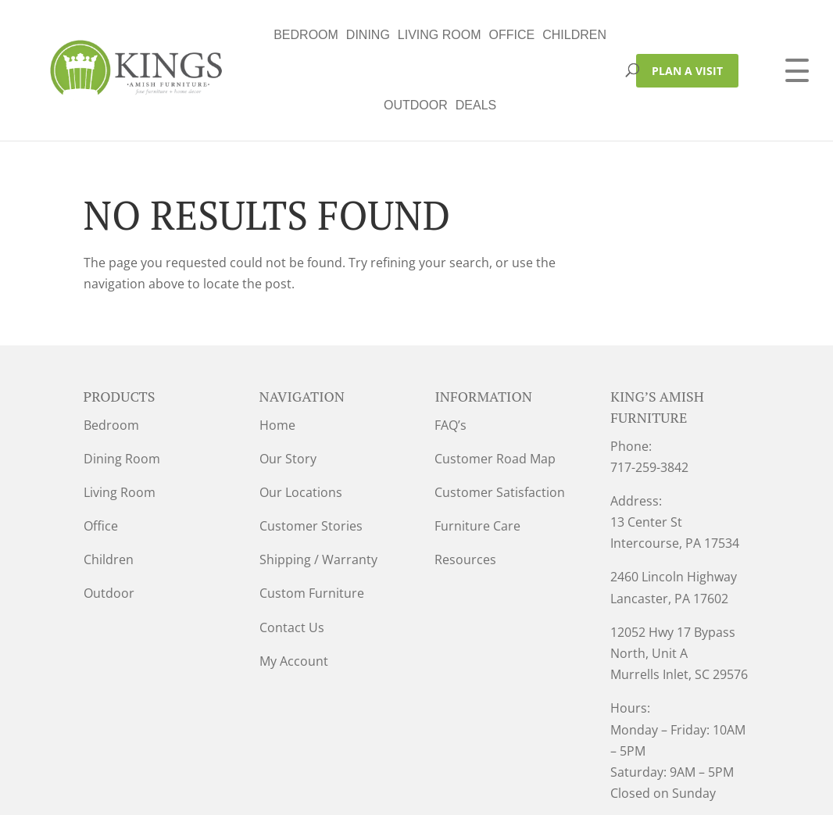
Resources (465, 489)
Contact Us (291, 557)
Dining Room (122, 388)
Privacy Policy (265, 792)
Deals (566, 34)
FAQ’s (450, 354)
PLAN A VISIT (687, 35)
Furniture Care (477, 455)
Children (435, 34)
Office (372, 34)
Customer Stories (311, 455)
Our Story (287, 388)
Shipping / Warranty (318, 489)
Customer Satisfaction (499, 422)
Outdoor (507, 34)
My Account (293, 590)
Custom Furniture (311, 522)
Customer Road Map (495, 388)
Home (277, 354)
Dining (228, 34)
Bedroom (166, 34)
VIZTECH (436, 792)
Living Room (299, 34)
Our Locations (300, 422)
